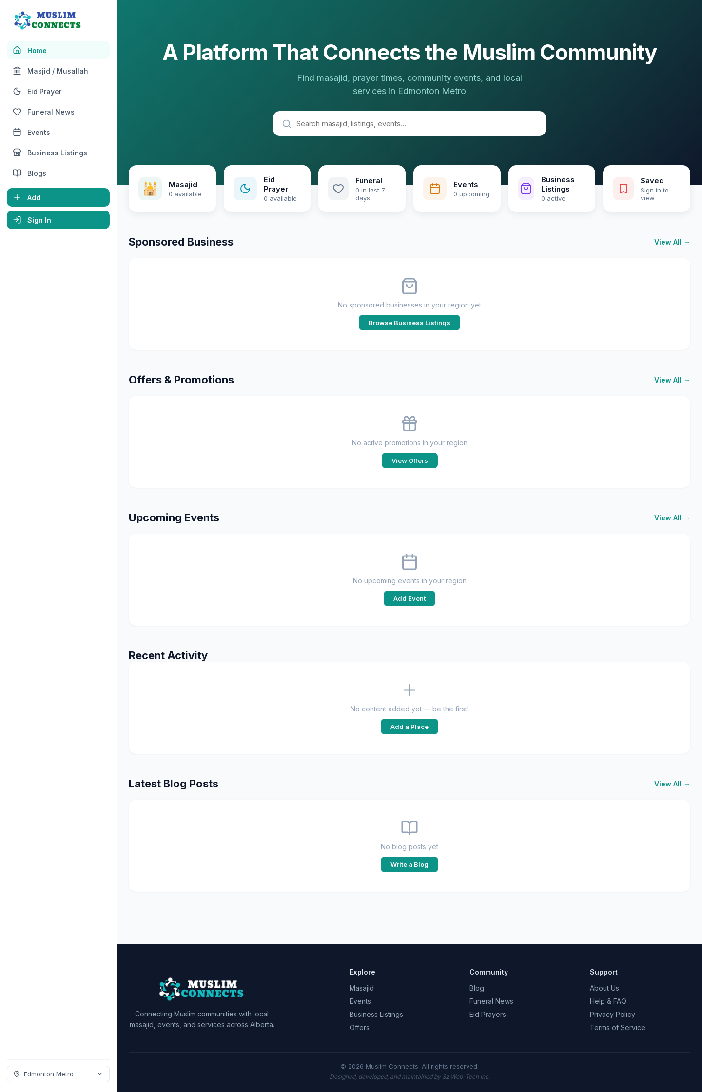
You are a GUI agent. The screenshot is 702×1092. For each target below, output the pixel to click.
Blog (476, 988)
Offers (360, 1027)
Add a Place (409, 726)
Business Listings (376, 1014)
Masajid (362, 988)
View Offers (409, 460)
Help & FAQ (608, 1001)
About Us (604, 988)
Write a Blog (409, 864)
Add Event (409, 598)
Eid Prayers (487, 1014)
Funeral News (491, 1001)
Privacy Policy (612, 1014)
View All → (672, 242)
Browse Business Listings (409, 322)
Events (360, 1001)
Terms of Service (617, 1027)
